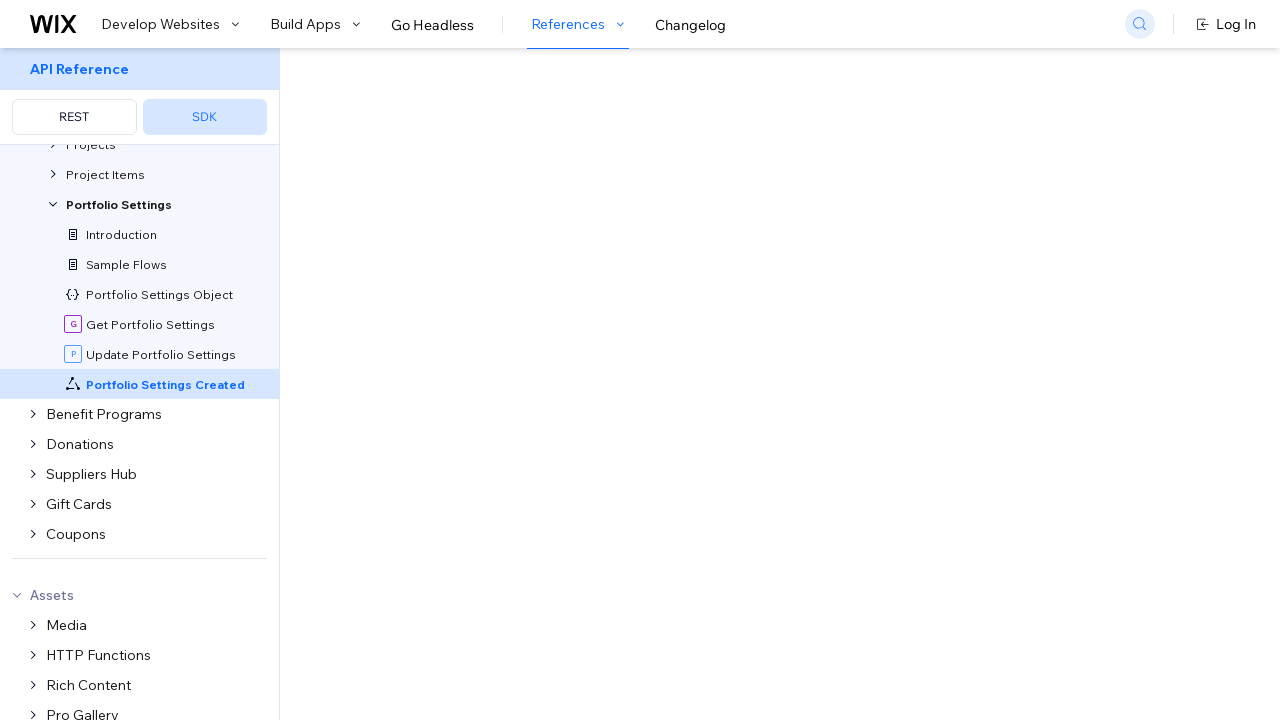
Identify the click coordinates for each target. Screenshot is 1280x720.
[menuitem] (139, 96)
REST (74, 116)
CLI (531, 361)
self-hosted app (576, 424)
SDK (204, 116)
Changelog (690, 25)
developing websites (483, 269)
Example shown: (938, 214)
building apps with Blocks (665, 269)
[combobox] (1053, 244)
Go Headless (432, 25)
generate (636, 361)
